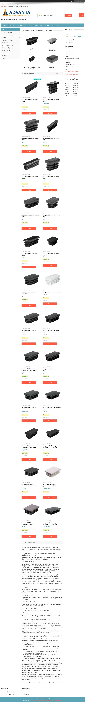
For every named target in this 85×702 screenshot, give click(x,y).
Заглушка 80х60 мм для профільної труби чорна (29, 485)
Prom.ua (51, 698)
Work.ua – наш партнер (9, 694)
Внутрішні (32, 49)
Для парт (4, 55)
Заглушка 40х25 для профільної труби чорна (31, 292)
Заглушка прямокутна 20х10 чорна (51, 100)
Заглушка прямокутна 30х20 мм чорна (52, 215)
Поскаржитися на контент (40, 700)
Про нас (28, 25)
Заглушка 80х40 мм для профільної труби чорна (29, 446)
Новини (26, 694)
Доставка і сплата (38, 25)
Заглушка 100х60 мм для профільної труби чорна (50, 523)
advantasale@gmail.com (71, 74)
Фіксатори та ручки (7, 40)
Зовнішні (52, 67)
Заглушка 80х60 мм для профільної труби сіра (28, 523)
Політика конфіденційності (55, 700)
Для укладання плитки (8, 50)
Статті (47, 25)
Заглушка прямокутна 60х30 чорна (51, 369)
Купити (29, 113)
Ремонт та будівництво (8, 48)
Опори (4, 37)
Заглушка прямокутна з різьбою (32, 68)
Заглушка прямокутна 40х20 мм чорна (31, 215)
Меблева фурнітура (7, 45)
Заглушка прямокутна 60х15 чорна (30, 177)
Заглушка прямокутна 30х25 (51, 253)
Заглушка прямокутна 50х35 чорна (30, 408)
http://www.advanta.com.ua (72, 71)
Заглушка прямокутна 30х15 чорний (51, 177)
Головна (5, 25)
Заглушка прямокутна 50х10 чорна (30, 100)
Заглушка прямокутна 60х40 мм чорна (52, 408)
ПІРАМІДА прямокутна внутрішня (52, 49)
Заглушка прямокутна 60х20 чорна (30, 254)
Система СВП (5, 53)
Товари (12, 25)
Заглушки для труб (7, 32)
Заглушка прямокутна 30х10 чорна (30, 138)
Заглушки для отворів (8, 35)
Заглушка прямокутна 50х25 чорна (30, 331)
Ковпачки (5, 42)
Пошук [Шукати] (69, 15)
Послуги (20, 25)
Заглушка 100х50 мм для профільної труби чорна (50, 446)
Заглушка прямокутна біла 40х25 (52, 292)
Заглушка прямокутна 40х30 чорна (51, 331)
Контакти (55, 25)
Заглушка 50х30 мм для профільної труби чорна (29, 369)
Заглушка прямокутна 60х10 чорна (51, 138)
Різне (3, 58)
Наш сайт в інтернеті (9, 692)
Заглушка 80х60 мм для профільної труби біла (49, 485)
